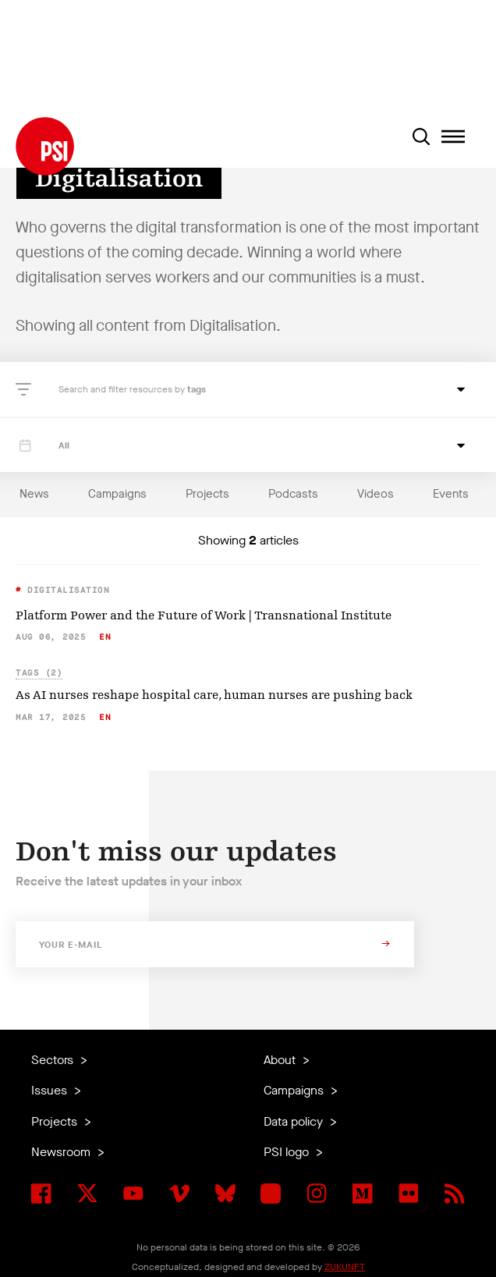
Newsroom (62, 1152)
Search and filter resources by (122, 389)
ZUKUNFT (344, 1267)
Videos (375, 494)
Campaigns (117, 494)
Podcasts (293, 494)
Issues (50, 1090)
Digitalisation (66, 590)
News (34, 494)
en (105, 637)
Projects (207, 494)
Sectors (53, 1060)
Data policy (295, 1121)
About (281, 1060)
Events (451, 494)
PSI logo (288, 1152)
